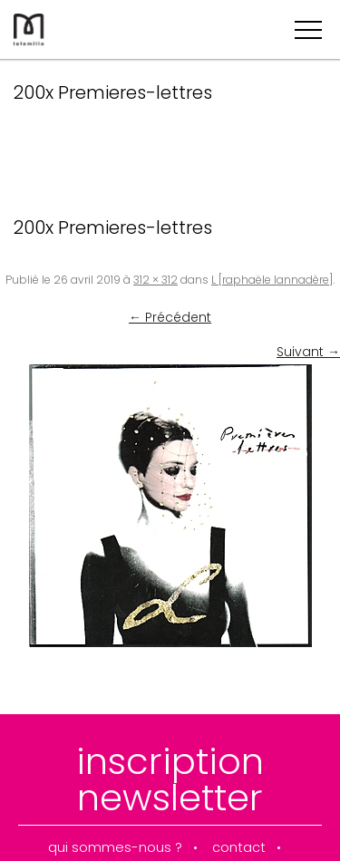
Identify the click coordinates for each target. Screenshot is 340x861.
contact (239, 848)
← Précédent (170, 317)
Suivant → (308, 352)
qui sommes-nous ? (115, 848)
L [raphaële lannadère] (272, 279)
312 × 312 (155, 279)
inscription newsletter (170, 779)
